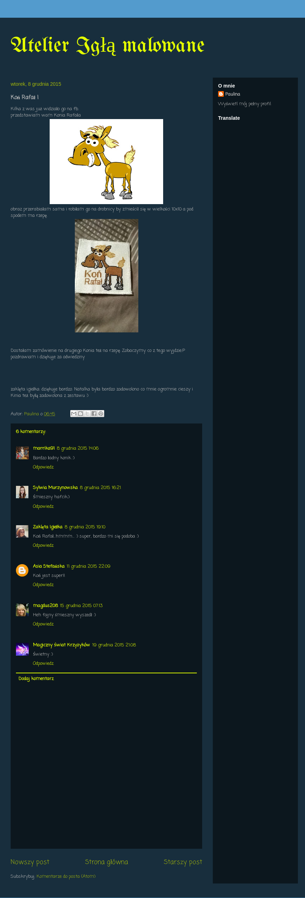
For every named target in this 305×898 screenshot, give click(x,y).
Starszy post (183, 862)
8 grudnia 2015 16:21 (100, 487)
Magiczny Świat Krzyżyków (61, 645)
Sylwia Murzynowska (55, 487)
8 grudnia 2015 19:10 (85, 527)
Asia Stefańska (49, 566)
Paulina (232, 94)
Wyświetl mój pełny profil (244, 104)
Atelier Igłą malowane (108, 46)
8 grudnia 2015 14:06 (78, 448)
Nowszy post (30, 862)
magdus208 (45, 605)
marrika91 (44, 448)
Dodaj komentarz (36, 678)
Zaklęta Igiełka (47, 527)
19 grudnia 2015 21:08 (114, 645)
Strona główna (106, 862)
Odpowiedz (43, 467)
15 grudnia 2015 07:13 (81, 605)
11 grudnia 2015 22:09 (88, 566)
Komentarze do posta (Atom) (66, 876)
